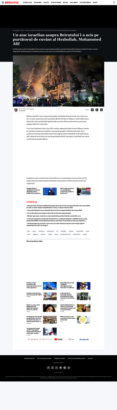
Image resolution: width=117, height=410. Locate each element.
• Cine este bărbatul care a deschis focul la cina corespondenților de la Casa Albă (54, 210)
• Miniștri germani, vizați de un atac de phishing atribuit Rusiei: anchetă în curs (54, 216)
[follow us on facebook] (84, 339)
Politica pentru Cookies (44, 358)
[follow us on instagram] (71, 339)
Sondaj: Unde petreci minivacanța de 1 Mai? (34, 294)
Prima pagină (16, 30)
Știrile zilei (27, 2)
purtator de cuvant (65, 234)
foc (57, 231)
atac (28, 231)
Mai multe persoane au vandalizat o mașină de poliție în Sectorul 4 (67, 191)
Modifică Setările (58, 362)
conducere (41, 231)
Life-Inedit (74, 2)
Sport (95, 2)
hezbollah (63, 231)
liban (28, 234)
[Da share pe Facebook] (92, 109)
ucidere (85, 234)
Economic (38, 2)
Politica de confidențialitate (76, 358)
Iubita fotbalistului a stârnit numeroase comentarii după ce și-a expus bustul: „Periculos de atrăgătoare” (68, 307)
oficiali (50, 234)
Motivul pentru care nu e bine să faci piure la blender (67, 318)
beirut (34, 231)
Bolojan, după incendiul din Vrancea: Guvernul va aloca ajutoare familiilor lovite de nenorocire (34, 285)
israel (87, 231)
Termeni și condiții (59, 358)
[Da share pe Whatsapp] (101, 109)
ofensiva (43, 234)
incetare (71, 231)
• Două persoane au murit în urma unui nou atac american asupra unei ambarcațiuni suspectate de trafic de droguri (55, 224)
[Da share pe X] (97, 109)
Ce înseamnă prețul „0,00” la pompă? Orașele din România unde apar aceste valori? (34, 331)
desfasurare (50, 231)
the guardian (76, 234)
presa (56, 234)
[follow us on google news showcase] (45, 339)
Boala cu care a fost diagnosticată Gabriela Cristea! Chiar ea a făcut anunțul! (33, 307)
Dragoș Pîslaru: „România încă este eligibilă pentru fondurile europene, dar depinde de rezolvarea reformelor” (33, 191)
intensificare (79, 231)
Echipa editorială (29, 358)
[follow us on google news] (33, 339)
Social (65, 2)
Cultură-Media (85, 2)
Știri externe (56, 2)
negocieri (35, 234)
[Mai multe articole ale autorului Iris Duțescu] (16, 110)
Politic (46, 2)
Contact (90, 358)
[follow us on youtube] (58, 339)
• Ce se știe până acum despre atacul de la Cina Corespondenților (49, 213)
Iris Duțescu (22, 110)
